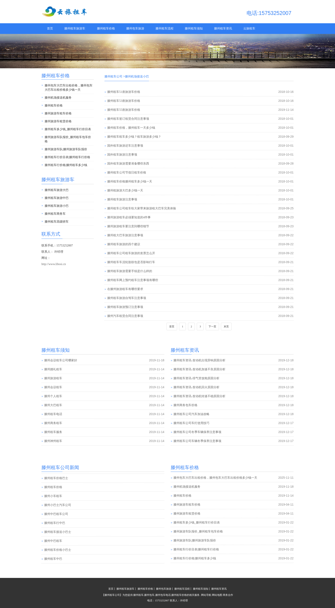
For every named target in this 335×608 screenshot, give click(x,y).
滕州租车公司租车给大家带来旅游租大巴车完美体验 (141, 208)
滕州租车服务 (53, 432)
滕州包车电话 (163, 594)
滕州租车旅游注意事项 (122, 199)
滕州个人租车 (53, 396)
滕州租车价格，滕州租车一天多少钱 (131, 127)
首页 (50, 28)
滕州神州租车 (53, 441)
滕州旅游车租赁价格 (58, 121)
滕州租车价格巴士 (56, 486)
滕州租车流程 (164, 28)
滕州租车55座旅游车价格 (123, 109)
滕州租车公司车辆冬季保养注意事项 (197, 441)
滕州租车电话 (53, 414)
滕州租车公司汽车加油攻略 (191, 414)
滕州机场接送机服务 (58, 97)
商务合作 (228, 594)
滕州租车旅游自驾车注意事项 (126, 298)
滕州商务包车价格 (185, 405)
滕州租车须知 (194, 28)
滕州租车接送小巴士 (57, 540)
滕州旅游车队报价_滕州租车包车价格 (68, 139)
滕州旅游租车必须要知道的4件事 (129, 217)
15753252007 (162, 600)
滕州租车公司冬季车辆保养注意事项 (197, 432)
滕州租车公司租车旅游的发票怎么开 (131, 253)
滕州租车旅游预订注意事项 (125, 307)
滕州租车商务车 (55, 213)
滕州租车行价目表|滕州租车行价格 (67, 157)
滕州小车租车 (53, 504)
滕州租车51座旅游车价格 (123, 91)
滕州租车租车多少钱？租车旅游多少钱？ (134, 136)
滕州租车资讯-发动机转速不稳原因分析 (199, 396)
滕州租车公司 (113, 76)
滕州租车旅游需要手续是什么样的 (129, 271)
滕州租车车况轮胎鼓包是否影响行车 (131, 262)
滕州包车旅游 (135, 28)
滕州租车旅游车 (74, 28)
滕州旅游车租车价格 (58, 113)
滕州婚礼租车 (53, 369)
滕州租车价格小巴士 (57, 558)
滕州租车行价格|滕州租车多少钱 (66, 165)
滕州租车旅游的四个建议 (123, 244)
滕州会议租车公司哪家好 (60, 360)
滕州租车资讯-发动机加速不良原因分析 (199, 369)
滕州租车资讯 (223, 28)
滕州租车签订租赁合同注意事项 (128, 118)
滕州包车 (149, 594)
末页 (226, 326)
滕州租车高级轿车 (57, 221)
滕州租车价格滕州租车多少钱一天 (129, 181)
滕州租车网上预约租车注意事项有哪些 (132, 280)
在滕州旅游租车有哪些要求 (125, 289)
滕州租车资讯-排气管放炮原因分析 (196, 378)
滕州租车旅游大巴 (57, 190)
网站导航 (206, 594)
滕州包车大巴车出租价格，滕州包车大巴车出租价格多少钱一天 (69, 87)
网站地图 (217, 594)
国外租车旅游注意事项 (122, 154)
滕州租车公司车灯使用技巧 (191, 423)
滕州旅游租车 (53, 378)
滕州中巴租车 (53, 549)
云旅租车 (249, 28)
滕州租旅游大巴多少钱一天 (125, 190)
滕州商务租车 (53, 423)
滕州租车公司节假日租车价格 (126, 172)
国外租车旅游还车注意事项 (125, 145)
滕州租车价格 (106, 28)
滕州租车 (138, 594)
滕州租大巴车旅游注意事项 (125, 235)
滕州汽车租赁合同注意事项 (125, 316)
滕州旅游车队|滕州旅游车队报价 (66, 149)
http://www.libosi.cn (53, 264)
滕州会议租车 (53, 387)
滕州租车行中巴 (54, 531)
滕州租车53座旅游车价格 (123, 100)
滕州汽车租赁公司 (56, 478)
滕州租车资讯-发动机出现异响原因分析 (199, 360)
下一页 (212, 326)
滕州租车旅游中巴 (57, 198)
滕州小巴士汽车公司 (57, 513)
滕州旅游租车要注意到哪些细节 (128, 226)
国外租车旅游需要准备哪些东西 (128, 163)
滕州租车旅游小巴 (57, 205)
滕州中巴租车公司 (56, 522)
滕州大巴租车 (53, 405)
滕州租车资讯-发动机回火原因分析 (196, 387)
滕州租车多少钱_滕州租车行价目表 (68, 129)
